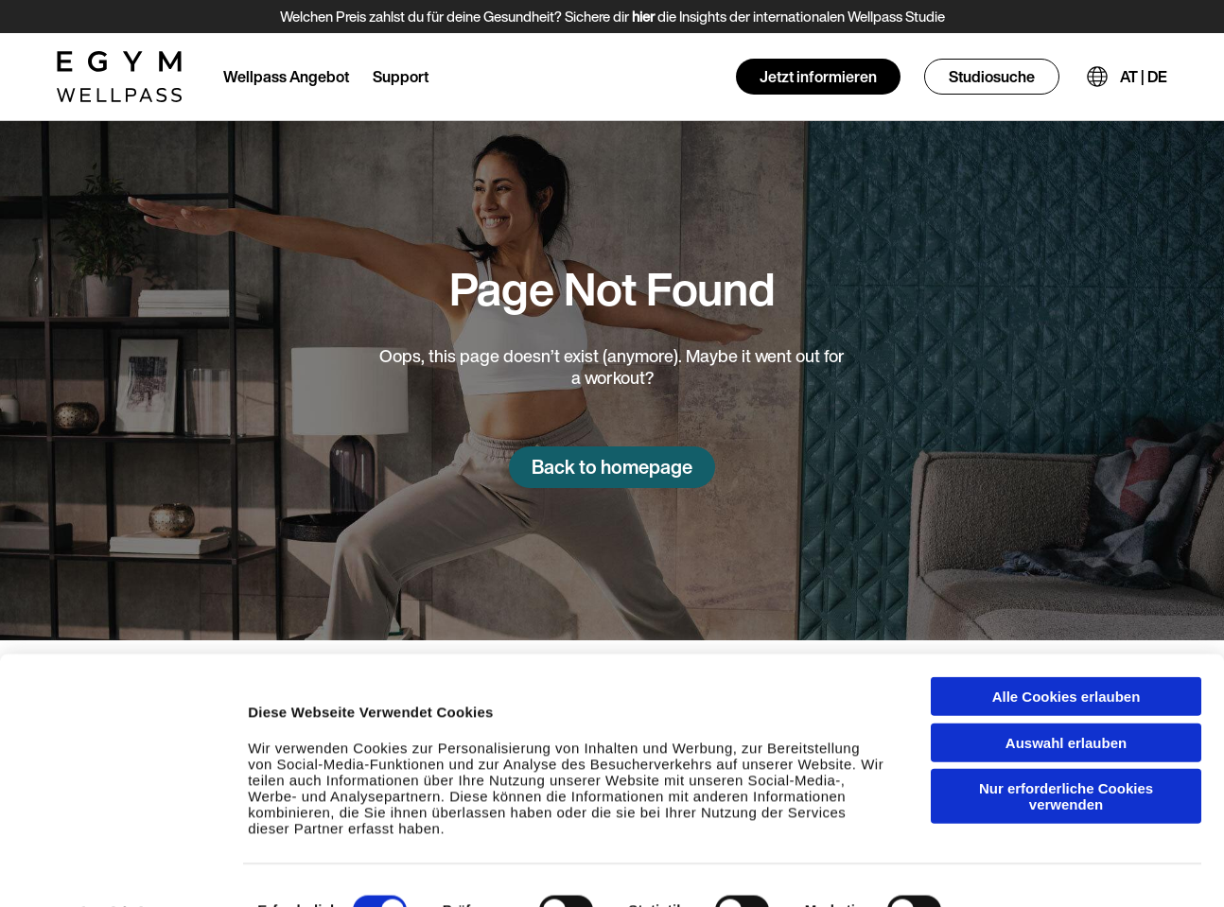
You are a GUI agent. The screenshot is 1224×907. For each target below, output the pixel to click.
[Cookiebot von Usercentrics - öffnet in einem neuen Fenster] (122, 874)
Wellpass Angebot (286, 76)
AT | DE (1143, 76)
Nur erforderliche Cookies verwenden (1066, 749)
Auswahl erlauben (1066, 696)
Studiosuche (992, 76)
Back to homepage (612, 466)
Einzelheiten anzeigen (1060, 873)
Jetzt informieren (818, 76)
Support (400, 76)
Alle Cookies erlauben (1066, 649)
